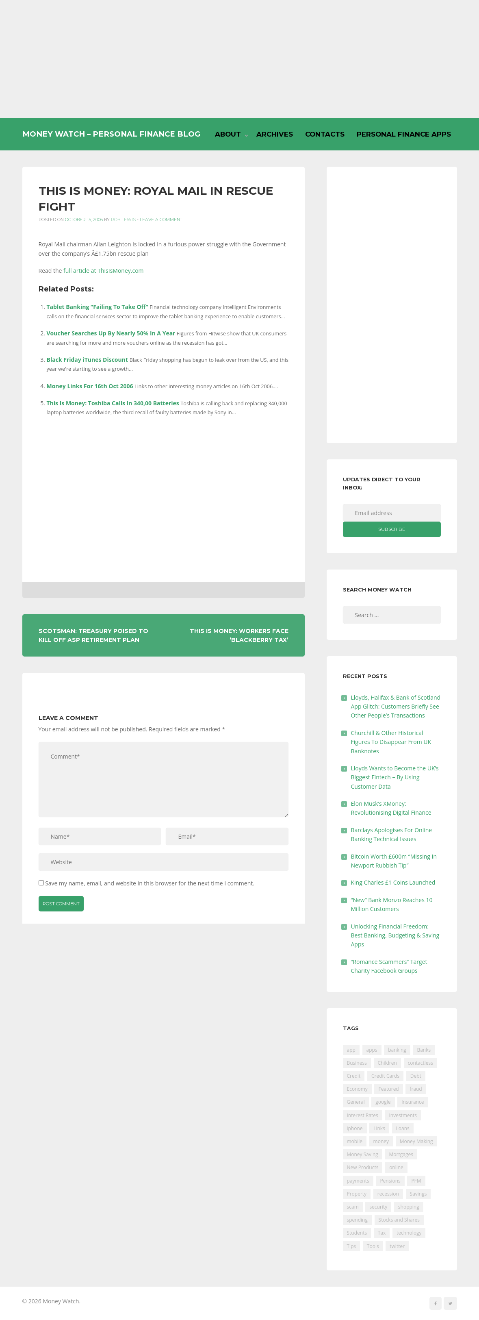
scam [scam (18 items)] (353, 1206)
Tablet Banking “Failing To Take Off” (97, 307)
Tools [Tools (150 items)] (373, 1246)
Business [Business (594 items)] (357, 1062)
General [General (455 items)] (356, 1101)
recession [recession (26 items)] (388, 1193)
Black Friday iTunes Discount (87, 359)
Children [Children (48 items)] (387, 1062)
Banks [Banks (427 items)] (424, 1049)
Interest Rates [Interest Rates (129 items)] (362, 1115)
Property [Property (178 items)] (357, 1193)
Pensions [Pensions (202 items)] (390, 1180)
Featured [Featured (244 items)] (388, 1088)
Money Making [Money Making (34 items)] (416, 1141)
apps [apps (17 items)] (371, 1049)
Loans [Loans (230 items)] (403, 1128)
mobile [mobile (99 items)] (354, 1141)
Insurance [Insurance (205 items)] (412, 1101)
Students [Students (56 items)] (357, 1232)
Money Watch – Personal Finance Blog (111, 134)
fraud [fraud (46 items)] (416, 1088)
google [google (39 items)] (382, 1101)
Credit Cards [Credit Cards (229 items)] (385, 1075)
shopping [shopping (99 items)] (408, 1206)
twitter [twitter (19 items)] (397, 1246)
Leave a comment (161, 219)
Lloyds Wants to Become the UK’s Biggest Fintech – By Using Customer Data (395, 777)
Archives (274, 134)
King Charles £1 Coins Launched (393, 882)
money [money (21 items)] (381, 1141)
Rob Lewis (123, 219)
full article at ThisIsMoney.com (103, 270)
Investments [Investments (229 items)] (403, 1115)
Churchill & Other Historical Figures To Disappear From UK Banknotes (391, 742)
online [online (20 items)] (396, 1167)
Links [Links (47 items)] (379, 1128)
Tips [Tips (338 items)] (351, 1246)
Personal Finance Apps (404, 134)
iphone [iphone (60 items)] (355, 1128)
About (228, 134)
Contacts (325, 134)
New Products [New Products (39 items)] (363, 1167)
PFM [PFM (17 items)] (416, 1180)
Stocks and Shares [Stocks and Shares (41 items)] (399, 1219)
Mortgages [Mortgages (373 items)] (401, 1154)
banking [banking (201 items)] (397, 1049)
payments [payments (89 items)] (358, 1180)
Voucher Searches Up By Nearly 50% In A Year (111, 333)
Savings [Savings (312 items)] (418, 1193)
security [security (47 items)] (378, 1206)
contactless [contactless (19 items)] (420, 1062)
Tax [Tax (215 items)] (382, 1232)
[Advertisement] (239, 59)
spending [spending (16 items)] (357, 1219)
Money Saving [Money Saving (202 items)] (362, 1154)
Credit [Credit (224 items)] (354, 1075)
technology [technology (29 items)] (409, 1232)
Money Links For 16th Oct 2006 (90, 386)
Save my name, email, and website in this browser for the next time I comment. (149, 883)
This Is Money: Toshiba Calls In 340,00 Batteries (113, 403)
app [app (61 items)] (351, 1049)
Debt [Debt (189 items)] (415, 1075)
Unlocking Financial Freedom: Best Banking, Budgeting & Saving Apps (395, 935)
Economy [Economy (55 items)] (357, 1088)
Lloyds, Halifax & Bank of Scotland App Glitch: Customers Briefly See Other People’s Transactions (396, 707)
